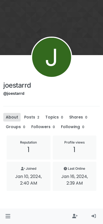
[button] (7, 216)
